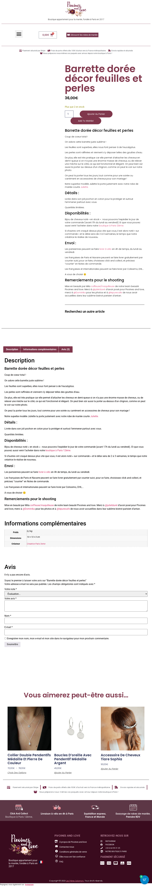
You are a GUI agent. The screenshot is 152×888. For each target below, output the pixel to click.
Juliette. (84, 187)
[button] (19, 34)
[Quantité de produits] (69, 114)
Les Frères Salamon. (75, 881)
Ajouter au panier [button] (63, 773)
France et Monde (95, 816)
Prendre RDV (133, 816)
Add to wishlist (86, 120)
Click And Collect (19, 813)
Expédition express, (95, 813)
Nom (7, 616)
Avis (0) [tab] (65, 349)
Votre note (10, 589)
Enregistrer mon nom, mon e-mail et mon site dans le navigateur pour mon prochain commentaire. (58, 638)
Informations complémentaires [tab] (39, 349)
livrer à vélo (105, 249)
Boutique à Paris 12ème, (19, 816)
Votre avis (10, 598)
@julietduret (99, 289)
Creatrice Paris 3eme (36, 544)
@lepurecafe (115, 292)
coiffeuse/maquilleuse (102, 286)
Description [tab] (12, 349)
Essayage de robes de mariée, (133, 813)
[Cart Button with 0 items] (144, 880)
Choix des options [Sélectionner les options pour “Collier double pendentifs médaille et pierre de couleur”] (17, 773)
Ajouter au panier (96, 114)
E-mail (8, 627)
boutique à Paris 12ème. (111, 225)
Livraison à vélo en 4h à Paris (57, 813)
